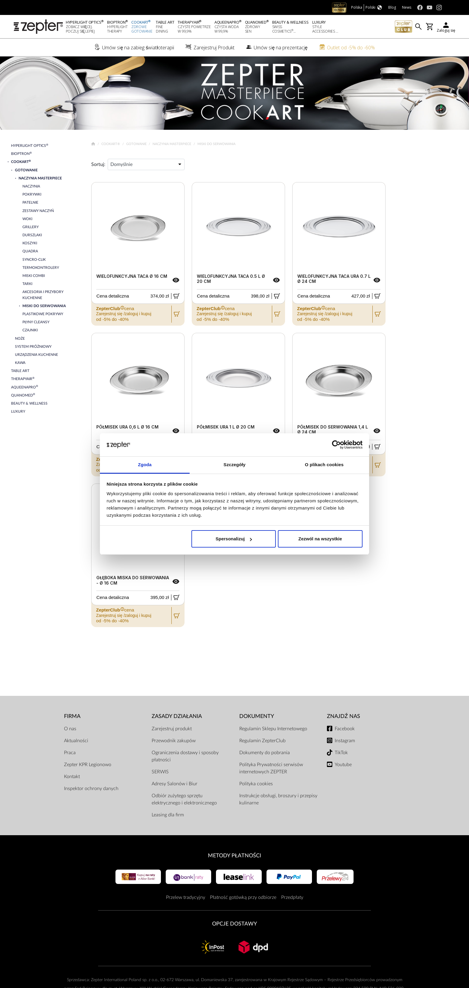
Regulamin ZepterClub (262, 740)
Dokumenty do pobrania (264, 752)
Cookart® (111, 144)
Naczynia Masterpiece (172, 144)
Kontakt (72, 776)
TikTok (341, 752)
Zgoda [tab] (145, 464)
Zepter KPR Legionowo (87, 764)
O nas (70, 728)
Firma (72, 716)
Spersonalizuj (234, 538)
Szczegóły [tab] (234, 464)
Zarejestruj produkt (172, 728)
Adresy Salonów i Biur (174, 783)
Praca (70, 752)
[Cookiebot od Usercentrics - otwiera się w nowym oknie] (336, 444)
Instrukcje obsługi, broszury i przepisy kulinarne (278, 799)
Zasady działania (177, 716)
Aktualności (76, 740)
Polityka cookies (256, 783)
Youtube (343, 764)
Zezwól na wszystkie (320, 538)
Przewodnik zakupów (174, 740)
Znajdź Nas (343, 716)
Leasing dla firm (168, 814)
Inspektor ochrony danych (91, 788)
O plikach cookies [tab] (324, 464)
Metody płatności (234, 855)
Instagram (345, 740)
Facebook (345, 728)
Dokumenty (256, 716)
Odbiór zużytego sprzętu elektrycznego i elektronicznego (184, 799)
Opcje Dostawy (234, 923)
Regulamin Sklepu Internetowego (273, 728)
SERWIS (160, 771)
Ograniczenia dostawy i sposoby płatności (185, 756)
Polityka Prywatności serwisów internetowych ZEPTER (271, 768)
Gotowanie (136, 144)
